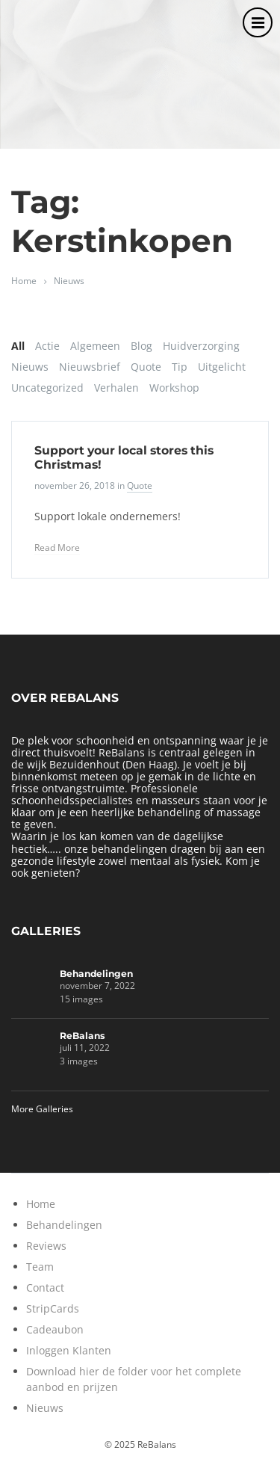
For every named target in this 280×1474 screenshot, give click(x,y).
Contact (45, 1287)
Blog (141, 346)
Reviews (46, 1246)
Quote (146, 367)
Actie (47, 346)
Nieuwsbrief (89, 367)
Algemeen (95, 346)
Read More (57, 547)
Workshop (174, 387)
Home (24, 280)
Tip (179, 367)
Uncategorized (47, 387)
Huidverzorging (201, 346)
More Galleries (42, 1109)
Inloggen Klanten (68, 1350)
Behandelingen (96, 973)
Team (40, 1266)
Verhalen (116, 387)
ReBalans (82, 1035)
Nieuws (69, 280)
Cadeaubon (55, 1329)
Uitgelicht (222, 367)
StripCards (52, 1308)
